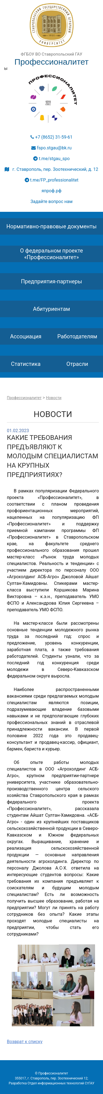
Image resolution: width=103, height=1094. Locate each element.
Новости (54, 398)
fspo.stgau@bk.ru (51, 147)
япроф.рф (51, 190)
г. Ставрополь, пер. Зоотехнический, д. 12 (51, 169)
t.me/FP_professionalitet (52, 180)
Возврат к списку (25, 1041)
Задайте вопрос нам (51, 201)
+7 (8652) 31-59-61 (51, 137)
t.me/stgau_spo (51, 158)
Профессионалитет (24, 398)
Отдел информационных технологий (55, 1083)
